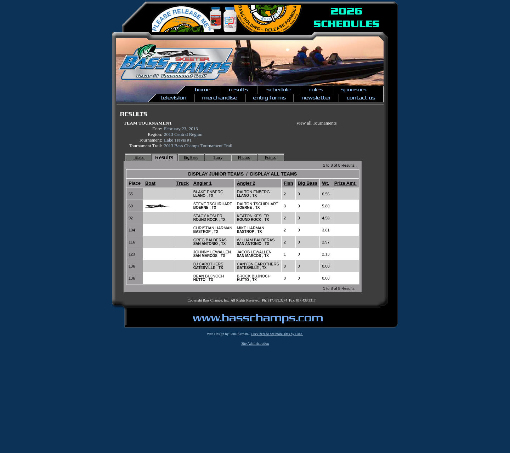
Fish (288, 183)
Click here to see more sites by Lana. (277, 334)
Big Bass (308, 183)
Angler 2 (246, 183)
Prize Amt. (345, 183)
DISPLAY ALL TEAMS (273, 174)
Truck (182, 183)
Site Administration (255, 343)
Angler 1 (202, 183)
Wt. (325, 183)
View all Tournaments (316, 123)
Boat (150, 183)
